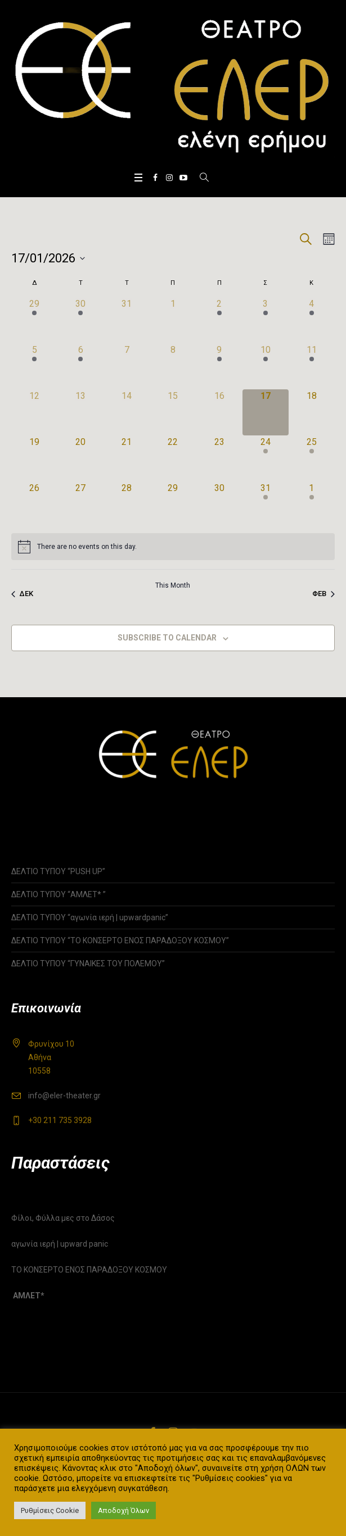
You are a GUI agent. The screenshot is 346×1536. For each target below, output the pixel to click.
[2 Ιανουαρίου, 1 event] (219, 320)
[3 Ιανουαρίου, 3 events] (265, 320)
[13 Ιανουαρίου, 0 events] (80, 412)
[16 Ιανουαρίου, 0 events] (219, 412)
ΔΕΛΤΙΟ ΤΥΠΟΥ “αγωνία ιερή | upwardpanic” (89, 917)
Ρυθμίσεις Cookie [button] (50, 1510)
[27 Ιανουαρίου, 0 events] (80, 504)
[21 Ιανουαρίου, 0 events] (127, 458)
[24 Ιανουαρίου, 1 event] (265, 458)
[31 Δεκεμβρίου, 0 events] (127, 320)
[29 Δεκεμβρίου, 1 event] (34, 320)
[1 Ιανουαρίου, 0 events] (173, 320)
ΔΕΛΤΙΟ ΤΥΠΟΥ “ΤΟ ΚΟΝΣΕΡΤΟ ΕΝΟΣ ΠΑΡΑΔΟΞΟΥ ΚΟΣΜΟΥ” (120, 940)
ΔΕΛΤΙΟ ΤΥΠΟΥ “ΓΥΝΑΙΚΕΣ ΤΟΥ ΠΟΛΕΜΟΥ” (88, 963)
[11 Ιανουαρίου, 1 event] (312, 366)
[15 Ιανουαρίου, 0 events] (173, 412)
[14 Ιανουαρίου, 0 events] (127, 412)
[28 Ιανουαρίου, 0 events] (127, 504)
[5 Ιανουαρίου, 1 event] (34, 366)
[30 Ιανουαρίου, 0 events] (219, 504)
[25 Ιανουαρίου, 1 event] (312, 458)
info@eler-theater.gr (64, 1095)
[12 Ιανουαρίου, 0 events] (34, 412)
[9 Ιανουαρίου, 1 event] (219, 366)
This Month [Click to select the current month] (172, 585)
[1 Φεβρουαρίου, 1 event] (312, 504)
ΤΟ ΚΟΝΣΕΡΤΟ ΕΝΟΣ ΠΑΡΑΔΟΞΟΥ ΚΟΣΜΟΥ (89, 1269)
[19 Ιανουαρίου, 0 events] (34, 458)
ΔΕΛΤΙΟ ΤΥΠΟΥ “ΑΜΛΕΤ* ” (70, 894)
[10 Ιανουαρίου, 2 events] (265, 366)
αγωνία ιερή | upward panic (59, 1243)
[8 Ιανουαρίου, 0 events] (173, 366)
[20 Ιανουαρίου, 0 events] (80, 458)
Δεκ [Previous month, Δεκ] (22, 593)
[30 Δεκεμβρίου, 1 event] (80, 320)
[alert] (173, 546)
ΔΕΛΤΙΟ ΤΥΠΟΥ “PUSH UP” (58, 871)
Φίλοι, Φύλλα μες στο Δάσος (63, 1218)
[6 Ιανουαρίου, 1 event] (80, 366)
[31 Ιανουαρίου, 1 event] (265, 504)
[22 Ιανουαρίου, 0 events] (173, 458)
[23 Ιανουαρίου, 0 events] (219, 458)
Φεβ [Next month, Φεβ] (323, 593)
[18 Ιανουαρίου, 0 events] (312, 412)
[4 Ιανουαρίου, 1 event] (312, 320)
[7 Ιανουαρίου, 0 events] (127, 366)
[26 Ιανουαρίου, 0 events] (34, 504)
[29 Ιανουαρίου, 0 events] (173, 504)
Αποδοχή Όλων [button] (123, 1510)
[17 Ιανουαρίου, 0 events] (265, 412)
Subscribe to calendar (167, 637)
